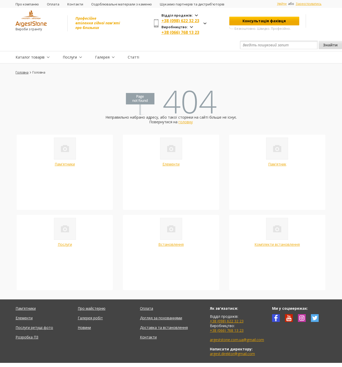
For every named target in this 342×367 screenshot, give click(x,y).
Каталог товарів (30, 44)
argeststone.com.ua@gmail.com (237, 327)
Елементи (171, 152)
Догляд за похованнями (161, 306)
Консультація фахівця (264, 20)
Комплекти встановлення (277, 232)
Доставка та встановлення (164, 315)
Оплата (53, 4)
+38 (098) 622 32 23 (180, 21)
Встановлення (171, 232)
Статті (133, 44)
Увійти (282, 3)
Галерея (102, 44)
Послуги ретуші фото (34, 315)
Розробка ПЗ (27, 325)
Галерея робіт (90, 306)
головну (186, 109)
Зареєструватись (309, 4)
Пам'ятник (277, 152)
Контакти (75, 4)
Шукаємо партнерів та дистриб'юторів (192, 4)
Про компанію (27, 4)
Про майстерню (91, 296)
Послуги (70, 44)
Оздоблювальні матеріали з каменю (121, 4)
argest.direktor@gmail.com (232, 341)
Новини (84, 315)
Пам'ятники (65, 152)
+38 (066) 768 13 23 (180, 32)
